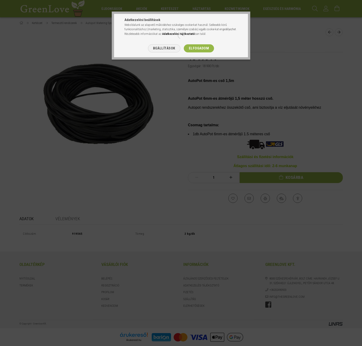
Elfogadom (199, 48)
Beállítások (164, 48)
